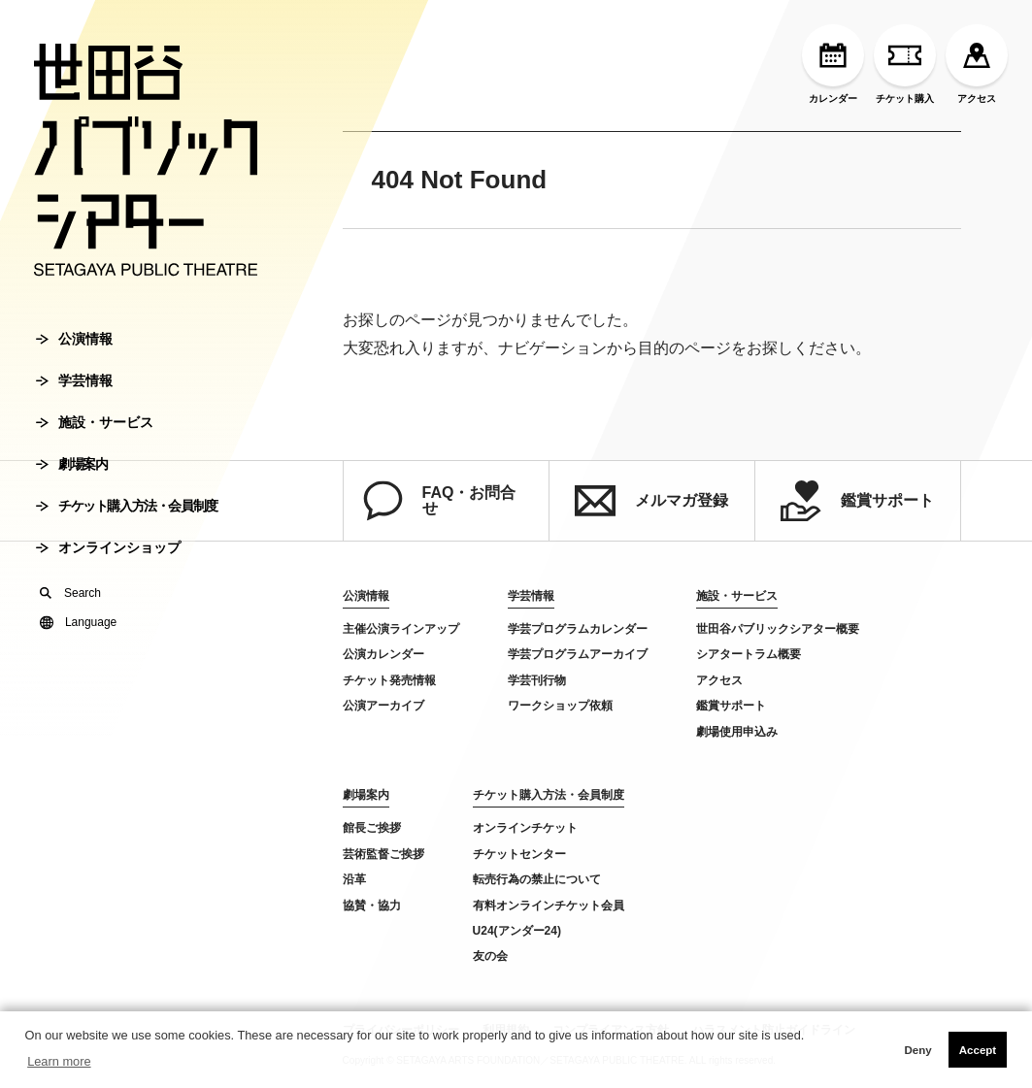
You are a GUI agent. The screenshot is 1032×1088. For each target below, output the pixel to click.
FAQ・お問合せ (439, 500)
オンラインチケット (525, 828)
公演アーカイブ (383, 705)
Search (70, 593)
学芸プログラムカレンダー (578, 629)
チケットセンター (519, 854)
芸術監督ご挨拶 (383, 854)
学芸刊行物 (537, 680)
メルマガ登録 (651, 500)
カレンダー (833, 64)
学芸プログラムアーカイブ (578, 654)
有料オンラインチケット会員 (548, 905)
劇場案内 (71, 464)
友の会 (490, 956)
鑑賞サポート (857, 500)
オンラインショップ (108, 547)
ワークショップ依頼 (560, 705)
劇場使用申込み (737, 732)
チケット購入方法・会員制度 (126, 505)
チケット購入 (905, 64)
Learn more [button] (58, 1061)
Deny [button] (917, 1050)
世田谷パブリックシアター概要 (777, 629)
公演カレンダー (383, 654)
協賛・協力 (372, 905)
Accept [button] (977, 1050)
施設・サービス (94, 422)
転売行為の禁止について (537, 879)
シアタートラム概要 (748, 654)
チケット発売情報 (389, 680)
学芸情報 (74, 380)
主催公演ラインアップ (401, 629)
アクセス (977, 64)
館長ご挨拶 (372, 828)
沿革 (354, 879)
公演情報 (74, 338)
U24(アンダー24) (517, 931)
